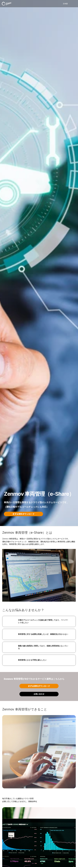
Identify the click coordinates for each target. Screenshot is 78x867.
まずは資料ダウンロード (23, 513)
